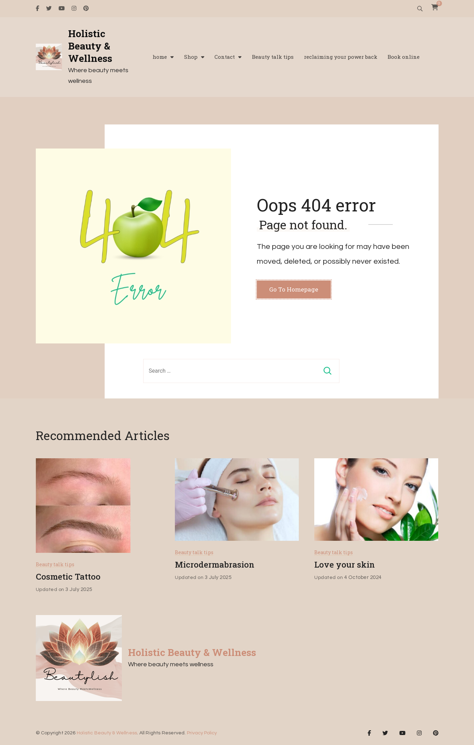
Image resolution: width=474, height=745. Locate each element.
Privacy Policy (202, 733)
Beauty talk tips (273, 56)
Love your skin (344, 564)
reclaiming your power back (340, 56)
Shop (191, 56)
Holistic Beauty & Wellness (90, 46)
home (159, 56)
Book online (404, 56)
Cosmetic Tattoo (68, 576)
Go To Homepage (293, 289)
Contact (224, 56)
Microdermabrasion (214, 564)
